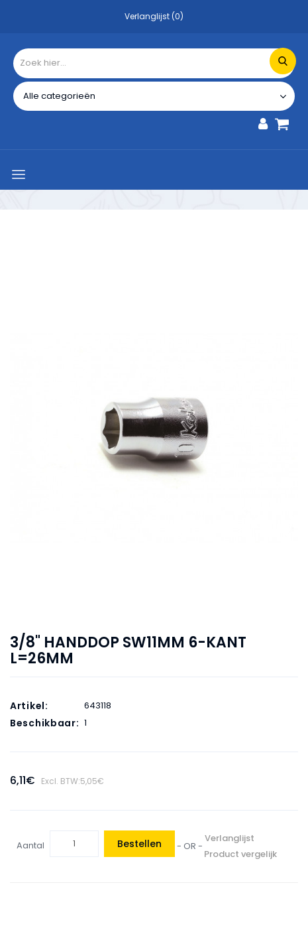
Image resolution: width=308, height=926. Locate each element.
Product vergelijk (240, 854)
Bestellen (139, 843)
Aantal (30, 845)
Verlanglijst (229, 838)
